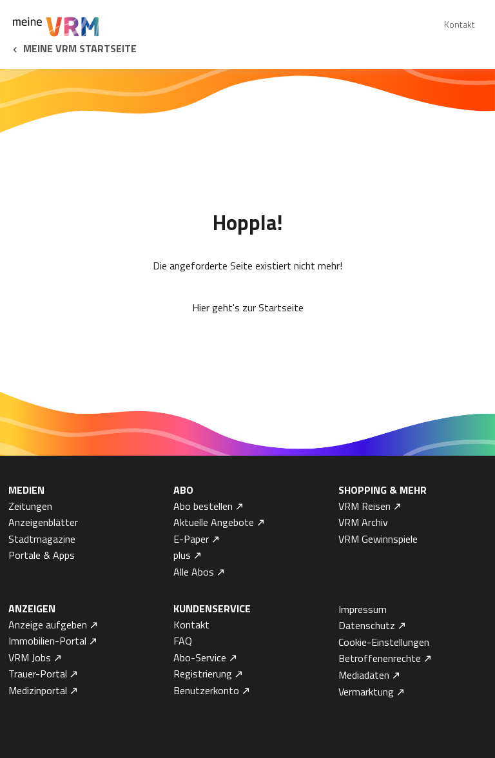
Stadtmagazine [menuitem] (41, 539)
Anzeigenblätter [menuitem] (43, 522)
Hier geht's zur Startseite (248, 307)
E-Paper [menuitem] (191, 539)
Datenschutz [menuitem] (366, 625)
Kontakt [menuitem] (459, 24)
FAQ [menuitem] (182, 640)
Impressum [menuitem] (362, 609)
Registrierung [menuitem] (202, 673)
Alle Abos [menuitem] (193, 571)
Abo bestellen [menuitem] (203, 506)
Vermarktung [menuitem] (366, 691)
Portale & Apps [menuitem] (41, 555)
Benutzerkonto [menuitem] (206, 690)
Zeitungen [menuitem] (30, 506)
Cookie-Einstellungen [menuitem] (383, 642)
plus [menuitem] (182, 555)
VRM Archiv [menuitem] (363, 522)
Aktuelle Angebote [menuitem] (213, 522)
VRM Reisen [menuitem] (364, 506)
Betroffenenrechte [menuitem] (379, 658)
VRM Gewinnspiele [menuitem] (378, 539)
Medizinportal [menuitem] (37, 690)
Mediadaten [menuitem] (363, 675)
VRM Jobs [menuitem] (29, 657)
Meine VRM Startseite (80, 48)
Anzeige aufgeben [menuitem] (47, 624)
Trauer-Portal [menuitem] (37, 673)
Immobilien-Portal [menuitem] (47, 640)
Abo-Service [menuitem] (199, 657)
